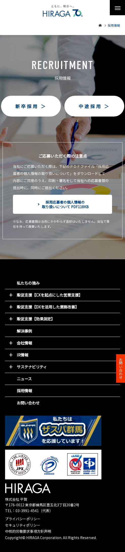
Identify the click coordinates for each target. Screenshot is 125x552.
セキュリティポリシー (22, 525)
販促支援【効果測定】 (36, 318)
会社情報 (24, 343)
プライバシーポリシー (23, 518)
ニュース (24, 378)
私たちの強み (28, 283)
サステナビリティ (32, 366)
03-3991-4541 (27, 510)
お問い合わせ (28, 402)
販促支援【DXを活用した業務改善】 (48, 307)
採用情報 (24, 390)
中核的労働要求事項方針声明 (28, 531)
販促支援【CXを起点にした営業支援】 (49, 295)
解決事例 (24, 331)
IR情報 (22, 355)
